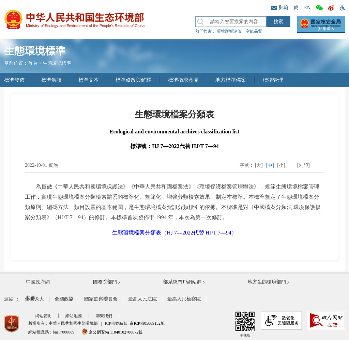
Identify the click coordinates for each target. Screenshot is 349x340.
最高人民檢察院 (184, 299)
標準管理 (273, 80)
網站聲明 (43, 315)
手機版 (245, 324)
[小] (281, 165)
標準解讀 (51, 80)
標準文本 (88, 80)
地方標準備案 (230, 80)
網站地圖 (73, 315)
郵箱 (279, 7)
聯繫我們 (104, 315)
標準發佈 (14, 80)
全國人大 (34, 299)
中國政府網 (38, 282)
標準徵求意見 (183, 80)
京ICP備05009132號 (147, 323)
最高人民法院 (142, 299)
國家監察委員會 (101, 299)
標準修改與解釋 (133, 80)
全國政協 (64, 299)
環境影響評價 (229, 31)
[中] (270, 165)
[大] (259, 165)
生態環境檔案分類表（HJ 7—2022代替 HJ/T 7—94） (174, 233)
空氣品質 (254, 31)
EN (307, 7)
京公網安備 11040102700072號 (112, 332)
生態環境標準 (57, 63)
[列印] (303, 165)
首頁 (32, 63)
